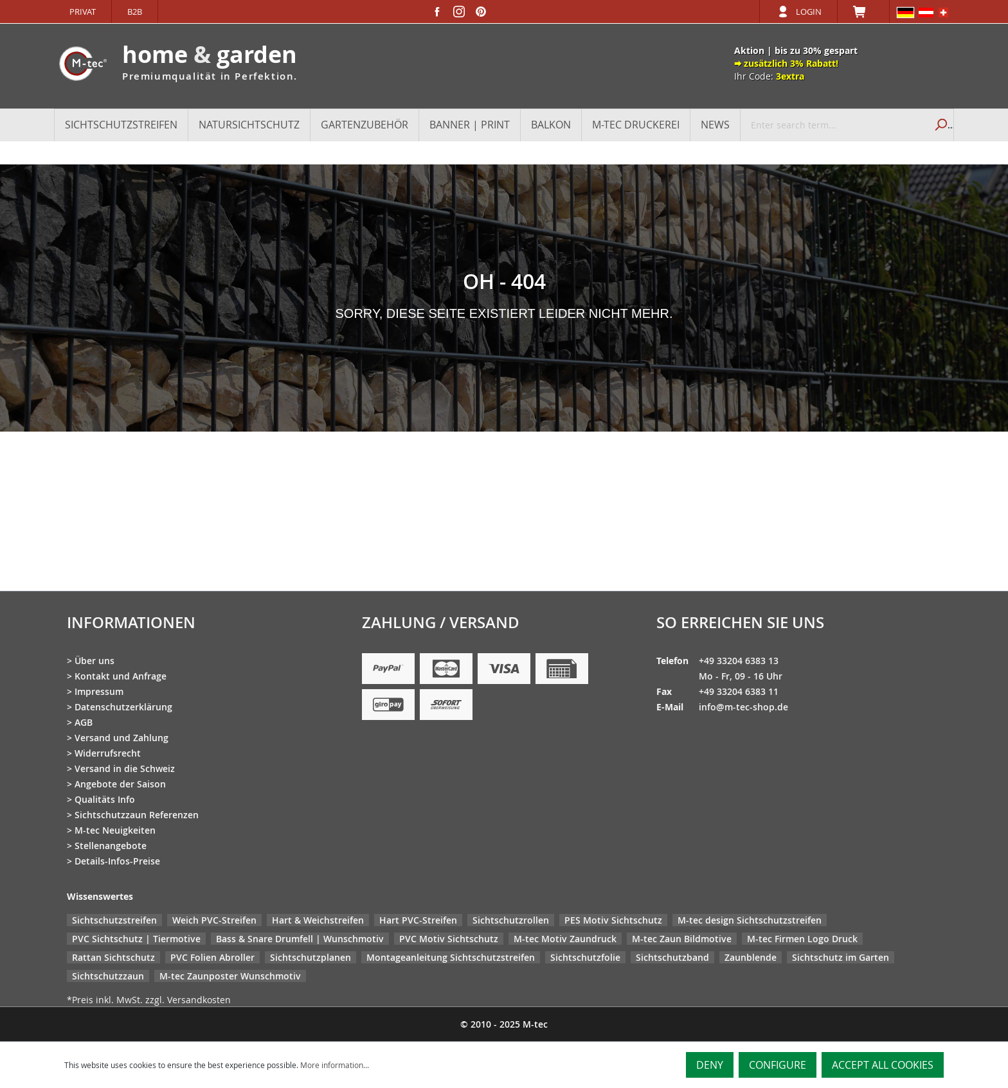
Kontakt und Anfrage (120, 676)
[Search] (939, 124)
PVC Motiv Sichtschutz (448, 939)
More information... (334, 1065)
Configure (777, 1065)
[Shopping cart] (863, 11)
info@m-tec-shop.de (743, 707)
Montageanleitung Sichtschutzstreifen (450, 957)
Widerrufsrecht (108, 753)
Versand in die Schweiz (125, 768)
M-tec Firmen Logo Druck (802, 939)
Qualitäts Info (105, 799)
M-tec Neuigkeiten (115, 830)
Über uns (94, 660)
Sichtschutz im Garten (840, 957)
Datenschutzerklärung (123, 707)
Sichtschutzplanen (310, 957)
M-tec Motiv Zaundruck (565, 939)
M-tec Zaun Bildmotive (682, 939)
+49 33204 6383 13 (739, 660)
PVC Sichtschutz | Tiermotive (136, 939)
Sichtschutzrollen (511, 920)
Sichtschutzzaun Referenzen (137, 815)
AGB (84, 722)
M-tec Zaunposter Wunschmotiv (230, 976)
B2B (134, 11)
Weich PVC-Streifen (214, 920)
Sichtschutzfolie (585, 957)
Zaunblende (750, 957)
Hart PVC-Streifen (418, 920)
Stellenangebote (111, 845)
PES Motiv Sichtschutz (613, 920)
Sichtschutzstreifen (114, 920)
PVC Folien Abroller (212, 957)
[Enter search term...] (833, 124)
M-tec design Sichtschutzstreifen (750, 920)
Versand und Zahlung (121, 738)
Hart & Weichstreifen (318, 920)
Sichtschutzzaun (108, 976)
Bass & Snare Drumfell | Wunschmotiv (300, 939)
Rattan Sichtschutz (113, 957)
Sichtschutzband (672, 957)
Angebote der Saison (120, 784)
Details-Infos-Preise (117, 861)
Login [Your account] (809, 11)
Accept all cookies (882, 1065)
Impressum (99, 691)
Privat (82, 11)
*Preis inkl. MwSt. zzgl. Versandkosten (149, 1000)
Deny (709, 1065)
